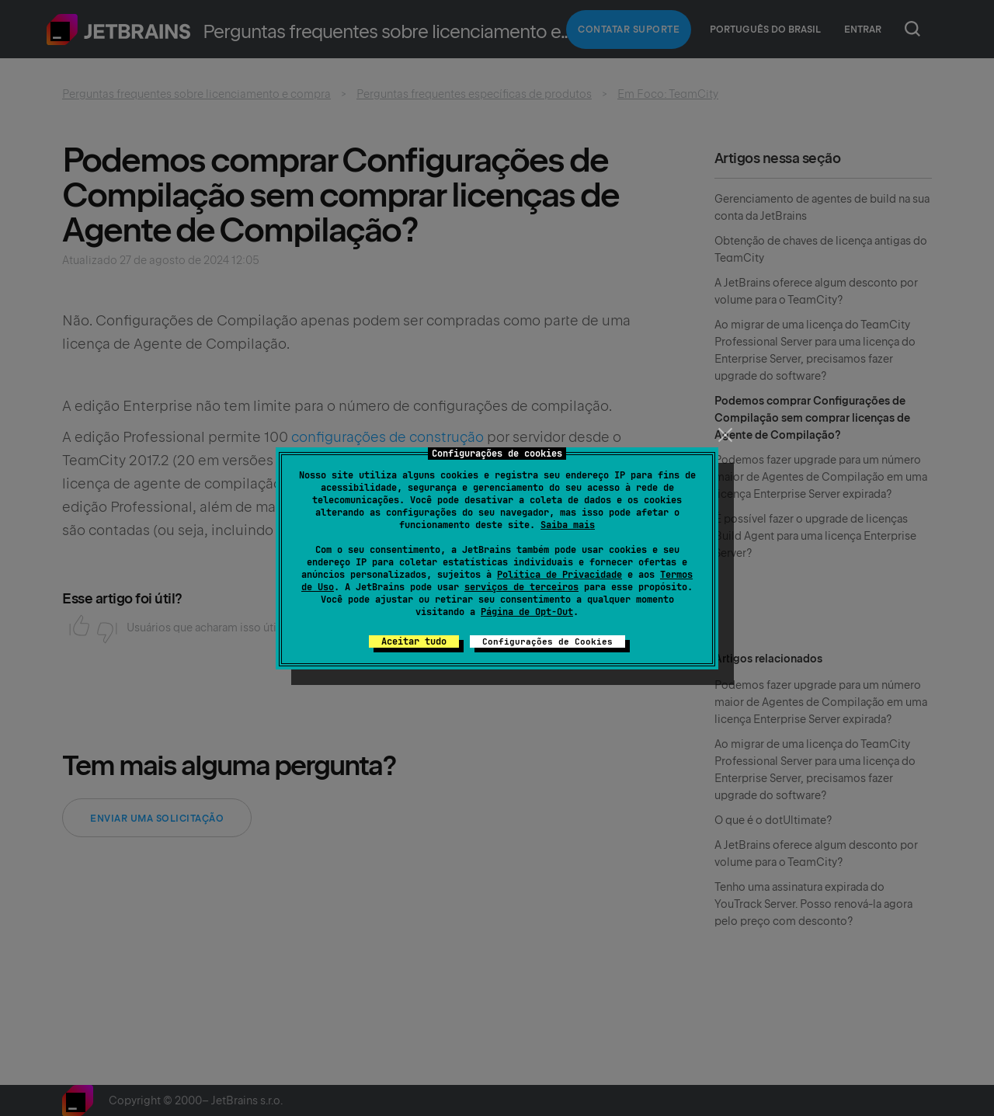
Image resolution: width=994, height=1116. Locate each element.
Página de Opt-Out (527, 612)
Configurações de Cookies (547, 641)
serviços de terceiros (521, 587)
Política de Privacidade (559, 574)
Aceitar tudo (414, 641)
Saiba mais (567, 525)
